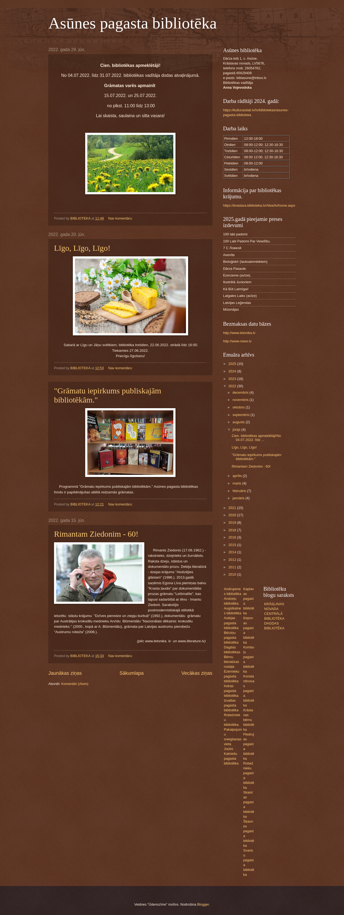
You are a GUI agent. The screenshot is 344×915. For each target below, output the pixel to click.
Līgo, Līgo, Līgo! (82, 247)
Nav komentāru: (121, 218)
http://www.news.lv (237, 341)
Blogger (203, 904)
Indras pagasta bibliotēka (231, 691)
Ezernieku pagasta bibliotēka (231, 676)
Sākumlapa (131, 673)
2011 (232, 567)
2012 (232, 560)
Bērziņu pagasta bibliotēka (231, 637)
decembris (240, 392)
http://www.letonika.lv (239, 333)
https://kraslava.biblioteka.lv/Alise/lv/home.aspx (259, 205)
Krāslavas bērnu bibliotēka (248, 719)
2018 (232, 530)
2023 (232, 379)
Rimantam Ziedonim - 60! (96, 533)
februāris (239, 491)
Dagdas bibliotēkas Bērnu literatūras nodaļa (232, 657)
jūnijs (236, 430)
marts (237, 483)
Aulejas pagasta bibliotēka (231, 623)
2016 (232, 537)
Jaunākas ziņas (65, 673)
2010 (232, 574)
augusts (239, 422)
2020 (232, 515)
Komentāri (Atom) (74, 684)
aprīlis (237, 476)
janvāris (238, 498)
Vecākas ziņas (196, 673)
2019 (232, 523)
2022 (232, 386)
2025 (232, 364)
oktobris (239, 407)
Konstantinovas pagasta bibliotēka (249, 690)
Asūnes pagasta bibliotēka (132, 23)
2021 (232, 508)
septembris (241, 415)
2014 (232, 552)
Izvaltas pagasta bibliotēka (231, 705)
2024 (232, 371)
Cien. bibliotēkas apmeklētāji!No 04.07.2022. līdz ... (256, 438)
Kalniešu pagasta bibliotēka (231, 758)
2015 (232, 545)
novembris (240, 400)
